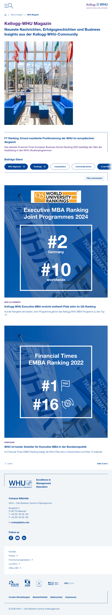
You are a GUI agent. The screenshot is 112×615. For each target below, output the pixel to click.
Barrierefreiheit (40, 597)
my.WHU (13, 564)
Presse (12, 556)
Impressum (70, 597)
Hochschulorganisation (20, 560)
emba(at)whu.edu (20, 523)
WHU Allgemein (14, 167)
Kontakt (12, 552)
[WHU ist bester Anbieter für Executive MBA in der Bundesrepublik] (4, 455)
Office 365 (14, 568)
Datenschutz (56, 597)
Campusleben (60, 167)
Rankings (38, 167)
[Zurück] (8, 464)
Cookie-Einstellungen (19, 597)
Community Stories (83, 167)
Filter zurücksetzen (94, 178)
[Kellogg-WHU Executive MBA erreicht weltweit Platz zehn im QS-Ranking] (4, 318)
